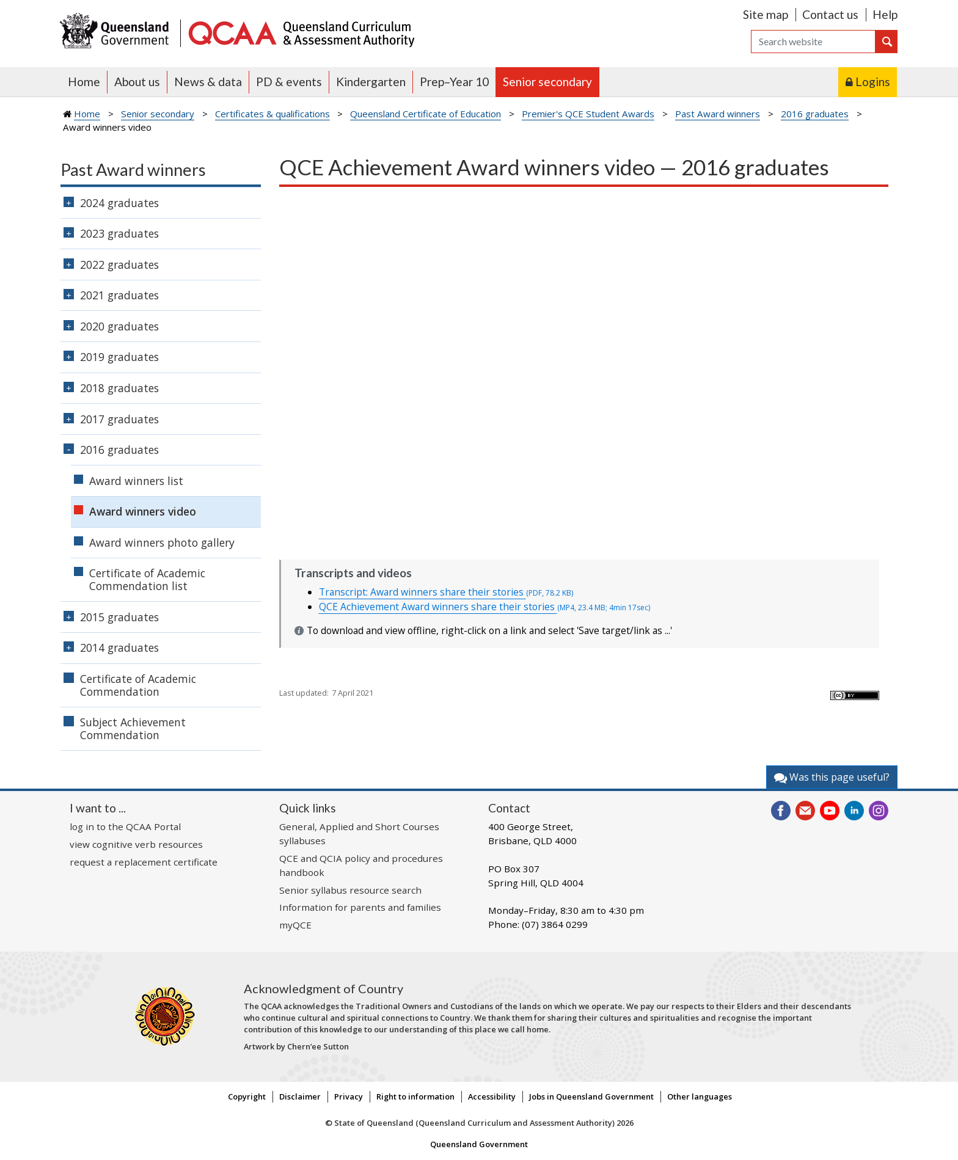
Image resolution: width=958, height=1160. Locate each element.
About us (137, 82)
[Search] (813, 41)
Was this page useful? (832, 777)
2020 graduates (119, 326)
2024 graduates (119, 202)
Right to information (415, 1096)
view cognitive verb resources (136, 844)
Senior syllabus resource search (350, 890)
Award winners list (136, 480)
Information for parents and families (360, 907)
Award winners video (142, 511)
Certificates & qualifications (272, 114)
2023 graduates (119, 233)
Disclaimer (300, 1096)
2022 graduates (119, 264)
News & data (208, 82)
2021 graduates (119, 295)
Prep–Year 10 (454, 82)
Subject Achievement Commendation (133, 728)
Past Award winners (717, 114)
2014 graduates (119, 647)
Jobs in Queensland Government (591, 1096)
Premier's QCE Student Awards (588, 114)
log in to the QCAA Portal (125, 826)
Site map (765, 14)
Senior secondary (547, 82)
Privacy (348, 1096)
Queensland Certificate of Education (425, 114)
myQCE (295, 925)
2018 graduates (119, 388)
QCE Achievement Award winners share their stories (484, 606)
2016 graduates (815, 114)
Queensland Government (479, 1144)
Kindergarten (371, 82)
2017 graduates (119, 419)
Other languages (699, 1096)
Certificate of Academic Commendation (138, 685)
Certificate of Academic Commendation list (147, 579)
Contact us (830, 14)
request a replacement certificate (144, 862)
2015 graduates (119, 617)
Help (885, 14)
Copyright (247, 1096)
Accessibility (492, 1096)
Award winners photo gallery (162, 542)
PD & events (289, 82)
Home (84, 82)
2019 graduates (119, 356)
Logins (872, 82)
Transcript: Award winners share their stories (446, 592)
